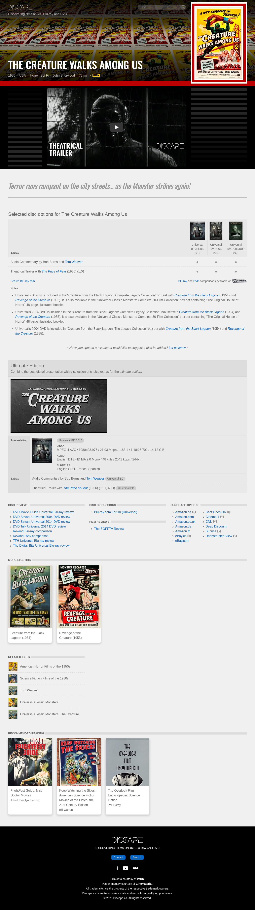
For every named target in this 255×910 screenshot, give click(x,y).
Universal (197, 244)
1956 (11, 75)
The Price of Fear (54, 271)
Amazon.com (184, 517)
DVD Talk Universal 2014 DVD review (39, 526)
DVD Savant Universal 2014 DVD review (41, 521)
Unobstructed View (219, 536)
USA (22, 75)
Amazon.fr (182, 531)
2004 (236, 253)
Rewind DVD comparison (31, 536)
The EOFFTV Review (109, 528)
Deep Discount (216, 526)
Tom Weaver (74, 262)
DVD (196, 281)
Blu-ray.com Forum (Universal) (115, 512)
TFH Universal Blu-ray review (33, 540)
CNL (209, 521)
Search (137, 857)
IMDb (140, 879)
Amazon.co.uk (185, 521)
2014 (216, 253)
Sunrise (211, 531)
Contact (118, 857)
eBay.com (182, 540)
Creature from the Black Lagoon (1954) (27, 635)
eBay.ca (181, 536)
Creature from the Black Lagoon (197, 295)
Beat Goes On (216, 512)
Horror (34, 75)
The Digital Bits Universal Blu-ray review (41, 545)
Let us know (177, 347)
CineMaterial (144, 883)
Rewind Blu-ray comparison (32, 531)
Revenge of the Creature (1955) (70, 635)
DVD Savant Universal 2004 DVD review (41, 517)
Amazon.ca (183, 512)
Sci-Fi (45, 75)
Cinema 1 (212, 517)
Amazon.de (183, 526)
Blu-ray (182, 281)
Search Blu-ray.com (23, 281)
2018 (197, 253)
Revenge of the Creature (32, 300)
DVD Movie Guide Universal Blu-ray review (43, 512)
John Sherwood (64, 75)
